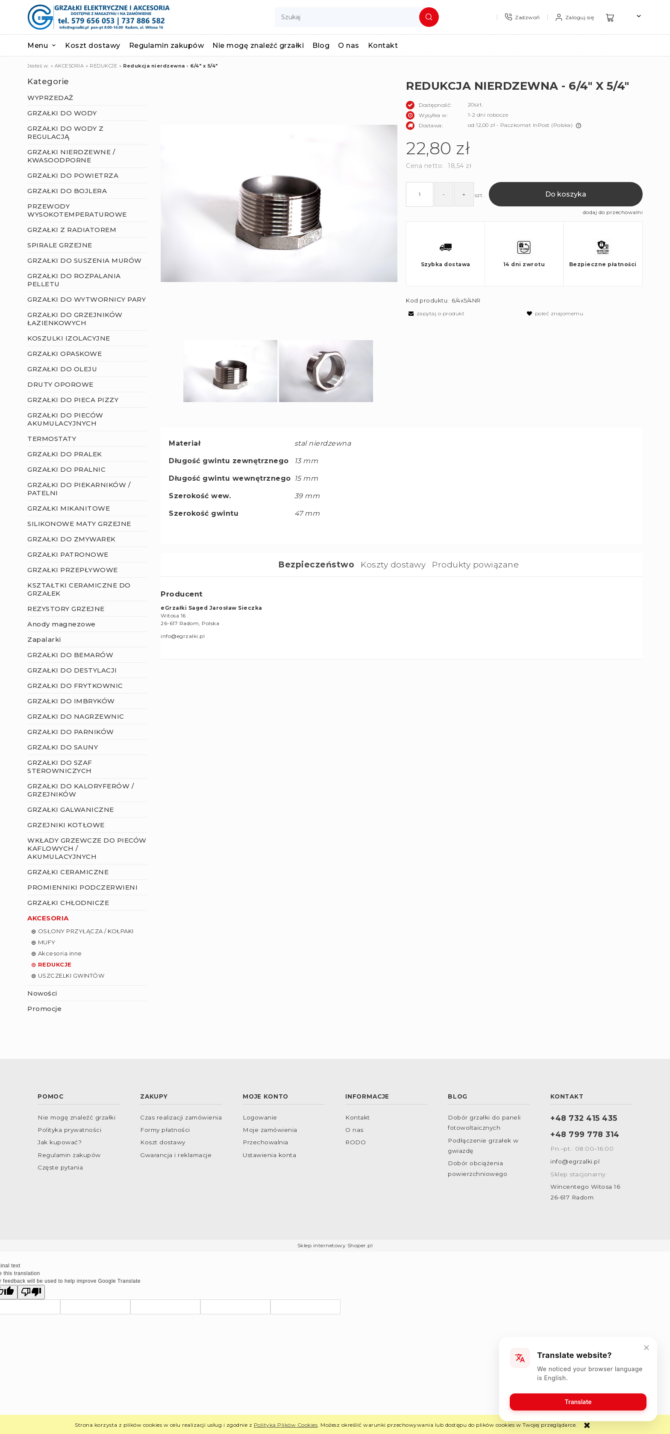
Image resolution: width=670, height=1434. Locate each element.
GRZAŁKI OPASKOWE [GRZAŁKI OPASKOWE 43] (64, 354)
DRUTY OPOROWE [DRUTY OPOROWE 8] (60, 384)
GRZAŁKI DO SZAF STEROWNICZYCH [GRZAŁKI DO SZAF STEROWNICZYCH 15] (59, 766)
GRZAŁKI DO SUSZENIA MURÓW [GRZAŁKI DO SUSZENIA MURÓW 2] (84, 260)
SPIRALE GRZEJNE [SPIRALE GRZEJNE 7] (59, 245)
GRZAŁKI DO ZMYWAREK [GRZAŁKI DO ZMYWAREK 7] (71, 539)
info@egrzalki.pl (574, 1161)
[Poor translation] (31, 1292)
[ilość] (419, 194)
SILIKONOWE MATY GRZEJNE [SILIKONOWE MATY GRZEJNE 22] (79, 524)
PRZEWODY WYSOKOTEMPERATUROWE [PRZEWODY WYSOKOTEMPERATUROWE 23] (77, 210)
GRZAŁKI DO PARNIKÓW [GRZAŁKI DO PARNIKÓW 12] (70, 732)
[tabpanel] (402, 615)
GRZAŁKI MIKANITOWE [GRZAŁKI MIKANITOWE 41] (68, 508)
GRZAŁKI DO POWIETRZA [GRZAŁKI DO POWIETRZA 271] (72, 175)
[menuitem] (46, 45)
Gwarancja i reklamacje (176, 1155)
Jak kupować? (60, 1142)
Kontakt (357, 1117)
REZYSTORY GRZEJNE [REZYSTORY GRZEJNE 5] (66, 609)
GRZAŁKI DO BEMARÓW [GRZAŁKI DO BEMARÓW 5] (70, 655)
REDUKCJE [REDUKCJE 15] (55, 964)
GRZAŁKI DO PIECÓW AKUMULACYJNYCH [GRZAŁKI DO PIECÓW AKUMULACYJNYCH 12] (65, 419)
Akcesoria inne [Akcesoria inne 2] (60, 953)
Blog (457, 1096)
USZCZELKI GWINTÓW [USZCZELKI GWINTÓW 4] (71, 975)
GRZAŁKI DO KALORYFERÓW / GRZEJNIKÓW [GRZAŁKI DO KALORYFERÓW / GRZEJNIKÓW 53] (80, 790)
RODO (355, 1142)
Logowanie (260, 1117)
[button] (435, 313)
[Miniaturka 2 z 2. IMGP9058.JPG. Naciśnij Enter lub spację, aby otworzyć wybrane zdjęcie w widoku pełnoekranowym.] (326, 372)
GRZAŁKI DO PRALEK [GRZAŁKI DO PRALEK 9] (64, 454)
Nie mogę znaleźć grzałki (76, 1117)
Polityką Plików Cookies (286, 1425)
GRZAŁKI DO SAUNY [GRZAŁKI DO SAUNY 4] (62, 747)
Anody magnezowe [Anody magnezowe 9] (61, 624)
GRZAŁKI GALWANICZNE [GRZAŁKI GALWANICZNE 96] (70, 809)
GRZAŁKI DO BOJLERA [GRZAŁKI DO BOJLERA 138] (67, 191)
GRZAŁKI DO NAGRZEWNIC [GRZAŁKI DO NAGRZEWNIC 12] (75, 716)
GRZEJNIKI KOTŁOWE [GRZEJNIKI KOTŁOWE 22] (66, 825)
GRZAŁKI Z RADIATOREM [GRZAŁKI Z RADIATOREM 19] (71, 230)
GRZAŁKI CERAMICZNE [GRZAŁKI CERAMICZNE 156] (68, 872)
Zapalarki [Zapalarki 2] (44, 639)
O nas (354, 1129)
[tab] (319, 564)
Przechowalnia (265, 1142)
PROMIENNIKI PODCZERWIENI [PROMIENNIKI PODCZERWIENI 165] (82, 887)
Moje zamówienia (270, 1129)
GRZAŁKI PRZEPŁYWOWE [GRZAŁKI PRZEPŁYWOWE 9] (72, 570)
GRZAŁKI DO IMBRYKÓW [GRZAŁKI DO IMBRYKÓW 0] (71, 701)
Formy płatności (165, 1129)
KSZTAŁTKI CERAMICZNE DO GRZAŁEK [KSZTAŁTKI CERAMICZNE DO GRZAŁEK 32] (79, 589)
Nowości (42, 993)
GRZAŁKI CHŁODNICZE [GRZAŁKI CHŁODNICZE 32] (68, 903)
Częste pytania (60, 1167)
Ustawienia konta (269, 1155)
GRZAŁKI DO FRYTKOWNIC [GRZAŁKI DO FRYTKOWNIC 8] (75, 686)
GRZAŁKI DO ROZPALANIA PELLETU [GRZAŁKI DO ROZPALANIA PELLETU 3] (74, 280)
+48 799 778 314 (585, 1134)
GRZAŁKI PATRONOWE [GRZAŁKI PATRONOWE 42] (68, 554)
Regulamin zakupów (69, 1155)
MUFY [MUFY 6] (47, 942)
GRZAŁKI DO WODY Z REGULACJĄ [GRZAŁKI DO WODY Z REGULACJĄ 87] (65, 132)
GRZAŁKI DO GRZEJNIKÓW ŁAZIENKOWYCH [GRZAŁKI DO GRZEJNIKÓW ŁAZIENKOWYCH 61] (75, 319)
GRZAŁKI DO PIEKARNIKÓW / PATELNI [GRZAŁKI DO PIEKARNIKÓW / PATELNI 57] (78, 489)
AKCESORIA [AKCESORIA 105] (48, 918)
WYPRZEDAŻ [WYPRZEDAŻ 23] (50, 98)
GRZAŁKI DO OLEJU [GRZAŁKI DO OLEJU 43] (62, 369)
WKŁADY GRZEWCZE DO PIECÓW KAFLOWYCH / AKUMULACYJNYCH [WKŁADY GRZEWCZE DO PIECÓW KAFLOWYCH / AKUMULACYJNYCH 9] (87, 848)
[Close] (646, 1348)
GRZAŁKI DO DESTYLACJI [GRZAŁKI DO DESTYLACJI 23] (72, 670)
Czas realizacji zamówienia (181, 1117)
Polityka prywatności (69, 1129)
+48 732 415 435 (583, 1118)
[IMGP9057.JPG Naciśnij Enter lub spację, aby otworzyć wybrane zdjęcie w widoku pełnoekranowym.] (279, 203)
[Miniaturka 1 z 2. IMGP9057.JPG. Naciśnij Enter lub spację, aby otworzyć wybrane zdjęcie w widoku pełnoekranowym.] (230, 372)
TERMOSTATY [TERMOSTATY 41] (51, 439)
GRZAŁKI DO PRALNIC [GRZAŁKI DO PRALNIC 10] (66, 469)
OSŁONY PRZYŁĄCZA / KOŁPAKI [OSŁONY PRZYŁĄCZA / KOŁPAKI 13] (86, 931)
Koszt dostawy (162, 1142)
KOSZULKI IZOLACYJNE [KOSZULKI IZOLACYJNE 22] (68, 338)
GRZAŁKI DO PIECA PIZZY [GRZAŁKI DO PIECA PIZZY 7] (72, 400)
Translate (578, 1401)
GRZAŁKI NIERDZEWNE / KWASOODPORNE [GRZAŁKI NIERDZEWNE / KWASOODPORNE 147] (71, 156)
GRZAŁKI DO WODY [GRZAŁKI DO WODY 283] (62, 113)
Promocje (44, 1009)
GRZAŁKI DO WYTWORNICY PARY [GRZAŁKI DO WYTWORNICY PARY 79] (86, 299)
